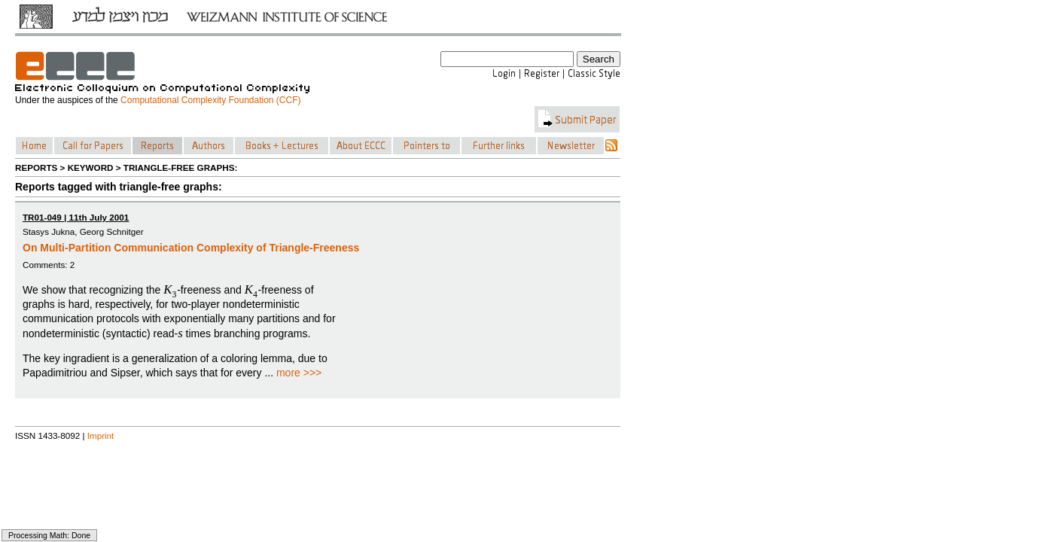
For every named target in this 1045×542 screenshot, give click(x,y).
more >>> (298, 373)
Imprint (100, 435)
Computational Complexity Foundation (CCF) (210, 100)
